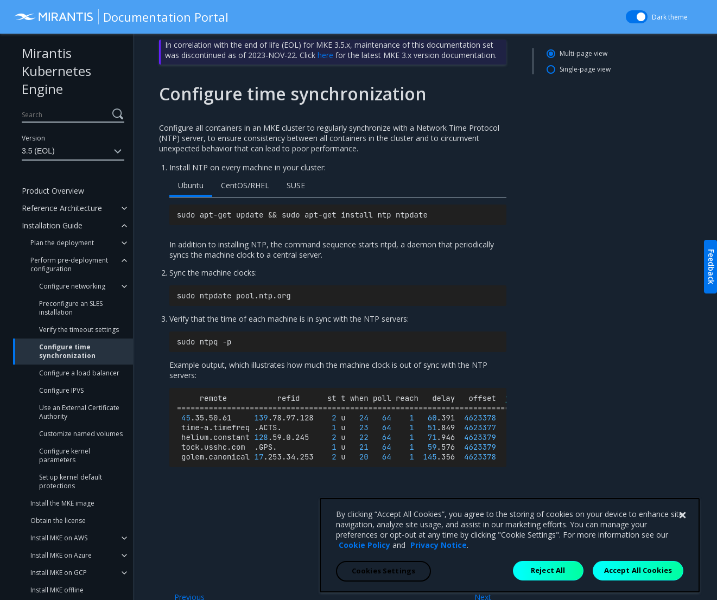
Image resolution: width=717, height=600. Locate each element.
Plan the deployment (62, 242)
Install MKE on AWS (58, 537)
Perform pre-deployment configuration (69, 264)
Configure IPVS (61, 390)
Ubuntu (191, 185)
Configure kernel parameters (64, 455)
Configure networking (72, 286)
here (325, 55)
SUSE (296, 185)
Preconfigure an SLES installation (71, 308)
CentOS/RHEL (245, 185)
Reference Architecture (62, 208)
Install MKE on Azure (61, 555)
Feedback (711, 266)
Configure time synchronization (67, 351)
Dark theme (670, 17)
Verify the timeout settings (79, 329)
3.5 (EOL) (73, 151)
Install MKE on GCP (58, 572)
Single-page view (585, 69)
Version (33, 138)
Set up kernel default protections (70, 481)
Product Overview (53, 191)
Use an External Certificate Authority (79, 412)
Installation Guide (52, 225)
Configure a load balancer (79, 373)
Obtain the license (58, 520)
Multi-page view (583, 53)
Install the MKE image (62, 503)
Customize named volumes (81, 433)
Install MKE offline (57, 590)
